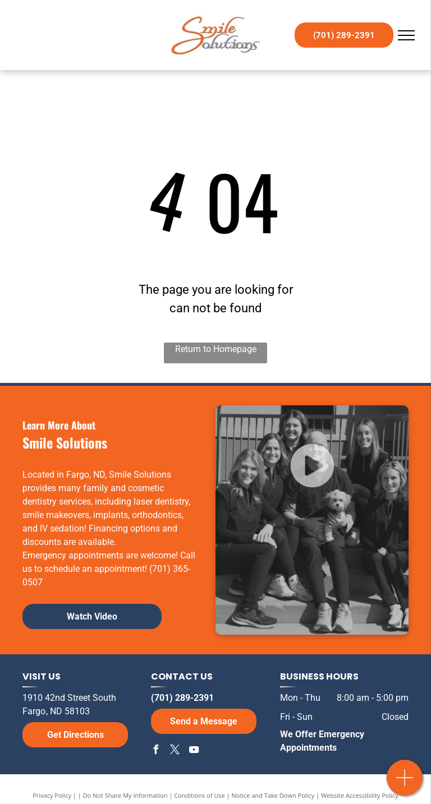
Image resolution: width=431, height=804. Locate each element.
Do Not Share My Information (125, 795)
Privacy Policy (52, 795)
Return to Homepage (215, 349)
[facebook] (155, 751)
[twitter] (174, 751)
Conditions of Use (199, 795)
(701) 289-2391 (182, 697)
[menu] (406, 35)
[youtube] (193, 751)
